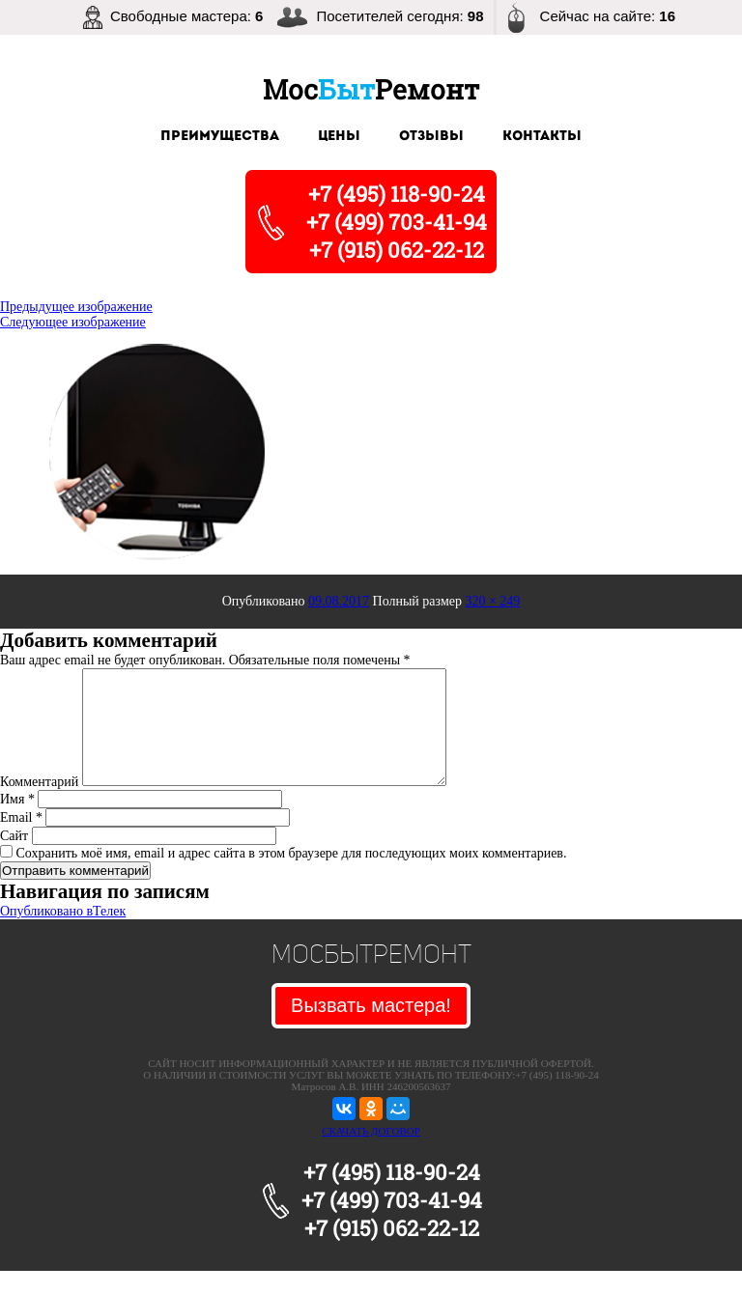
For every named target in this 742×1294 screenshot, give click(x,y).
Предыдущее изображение (76, 306)
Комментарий (39, 805)
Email (21, 840)
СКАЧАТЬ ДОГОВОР (371, 1154)
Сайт (14, 859)
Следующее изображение (73, 322)
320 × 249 (492, 601)
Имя (17, 822)
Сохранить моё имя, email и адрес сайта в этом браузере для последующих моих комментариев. (291, 876)
